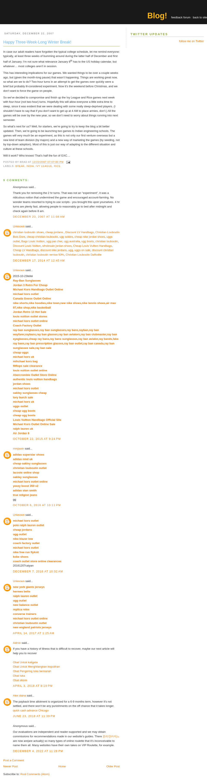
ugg (70, 250)
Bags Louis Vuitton (33, 241)
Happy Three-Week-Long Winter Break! (37, 42)
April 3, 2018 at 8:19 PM (33, 685)
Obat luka (19, 675)
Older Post (113, 766)
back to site (200, 17)
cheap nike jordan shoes (90, 236)
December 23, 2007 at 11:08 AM (39, 216)
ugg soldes (66, 236)
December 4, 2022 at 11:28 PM (38, 751)
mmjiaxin (18, 448)
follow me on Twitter (191, 41)
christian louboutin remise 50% (45, 254)
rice (57, 166)
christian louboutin (106, 241)
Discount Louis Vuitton (27, 245)
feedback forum (181, 17)
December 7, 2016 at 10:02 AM (38, 571)
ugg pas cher (54, 241)
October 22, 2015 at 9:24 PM (37, 438)
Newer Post (10, 766)
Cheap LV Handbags (26, 250)
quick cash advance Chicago (31, 710)
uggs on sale (82, 250)
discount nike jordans (53, 250)
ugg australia (72, 241)
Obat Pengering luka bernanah (32, 671)
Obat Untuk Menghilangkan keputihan (36, 666)
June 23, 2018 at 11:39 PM (34, 716)
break (20, 166)
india (30, 166)
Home (62, 766)
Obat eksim (20, 680)
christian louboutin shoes (28, 232)
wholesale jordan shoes (57, 245)
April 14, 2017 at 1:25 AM (33, 633)
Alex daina (19, 695)
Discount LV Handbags (79, 232)
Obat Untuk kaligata (25, 662)
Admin (17, 642)
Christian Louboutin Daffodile (84, 254)
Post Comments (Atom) (35, 774)
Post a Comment (13, 760)
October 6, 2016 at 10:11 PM (37, 505)
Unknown (19, 226)
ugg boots (88, 241)
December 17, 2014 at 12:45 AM (39, 260)
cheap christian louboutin (42, 236)
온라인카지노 (111, 736)
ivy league (44, 166)
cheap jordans (54, 232)
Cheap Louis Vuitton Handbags (92, 245)
